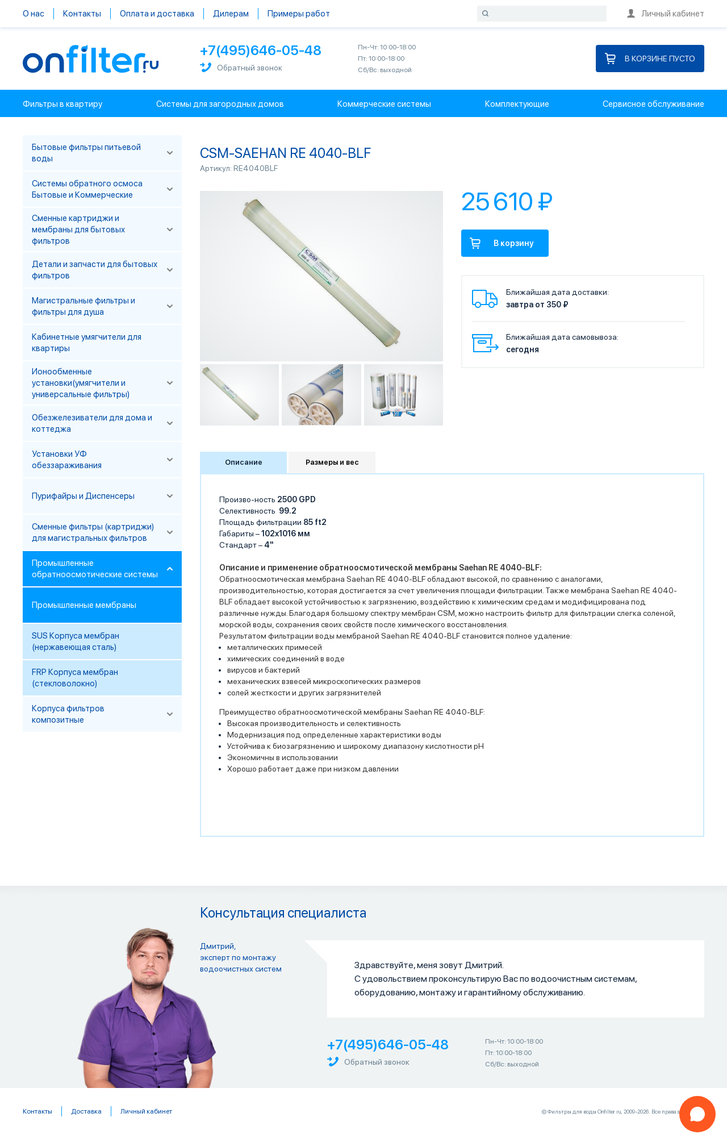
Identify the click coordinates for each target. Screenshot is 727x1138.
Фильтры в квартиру (62, 104)
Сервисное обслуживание (653, 104)
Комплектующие (517, 104)
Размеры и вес (332, 462)
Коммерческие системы (384, 104)
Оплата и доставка (157, 14)
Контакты (82, 14)
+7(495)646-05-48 (260, 50)
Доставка (86, 1111)
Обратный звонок (241, 67)
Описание (243, 462)
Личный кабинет (665, 14)
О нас (33, 14)
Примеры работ (299, 14)
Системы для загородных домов (220, 104)
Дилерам (231, 14)
